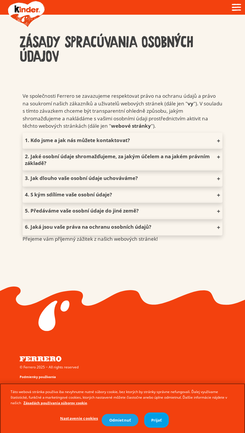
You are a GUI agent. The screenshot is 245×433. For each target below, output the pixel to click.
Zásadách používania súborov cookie (55, 404)
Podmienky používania (38, 376)
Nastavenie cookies (79, 419)
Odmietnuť (120, 421)
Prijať (156, 421)
